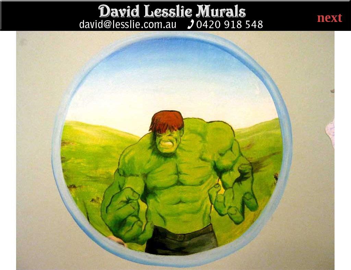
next (329, 17)
